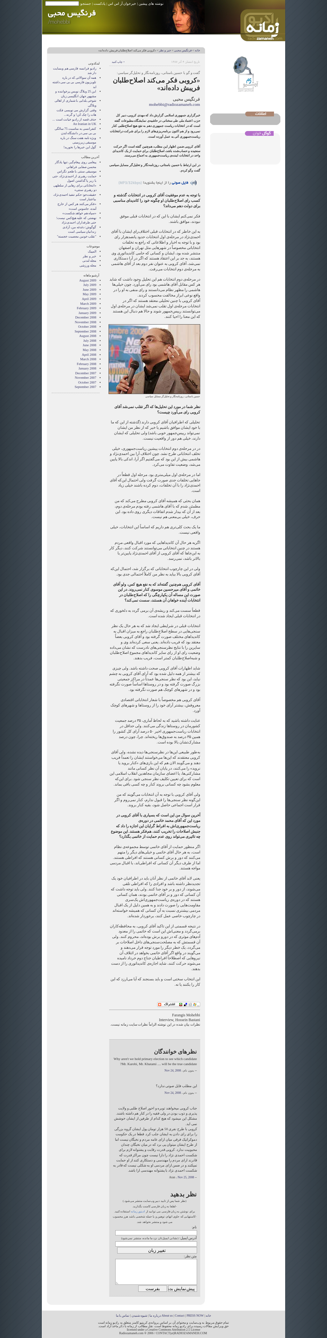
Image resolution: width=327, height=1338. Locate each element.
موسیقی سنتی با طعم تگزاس (76, 171)
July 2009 (89, 285)
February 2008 (86, 364)
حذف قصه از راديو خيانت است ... (74, 119)
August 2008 (87, 336)
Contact (180, 1315)
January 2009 (87, 313)
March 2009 (88, 303)
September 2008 (85, 331)
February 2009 (86, 308)
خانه (197, 50)
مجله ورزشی (88, 265)
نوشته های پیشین (151, 3)
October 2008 (87, 326)
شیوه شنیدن (139, 1315)
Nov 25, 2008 (186, 1177)
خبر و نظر (165, 50)
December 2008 (85, 317)
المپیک (92, 251)
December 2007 (85, 373)
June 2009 (89, 289)
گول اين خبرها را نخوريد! (80, 147)
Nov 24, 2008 (172, 1070)
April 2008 (89, 354)
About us (167, 1315)
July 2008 (89, 340)
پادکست (99, 3)
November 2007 (85, 377)
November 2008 (85, 322)
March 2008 (88, 359)
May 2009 (89, 294)
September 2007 (85, 387)
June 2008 (89, 345)
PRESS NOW (195, 1315)
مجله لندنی (89, 260)
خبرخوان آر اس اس (122, 3)
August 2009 (87, 280)
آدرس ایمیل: (188, 1238)
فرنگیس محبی (183, 50)
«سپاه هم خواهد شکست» (79, 213)
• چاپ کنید (118, 61)
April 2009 (89, 299)
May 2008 (89, 350)
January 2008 (87, 368)
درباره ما (155, 1315)
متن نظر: (190, 1256)
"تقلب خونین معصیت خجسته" (76, 236)
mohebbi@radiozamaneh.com (174, 104)
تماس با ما (123, 1315)
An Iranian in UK (84, 124)
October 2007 (87, 382)
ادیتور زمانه (138, 1211)
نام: (194, 1227)
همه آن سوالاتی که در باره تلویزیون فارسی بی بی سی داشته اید (74, 82)
